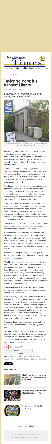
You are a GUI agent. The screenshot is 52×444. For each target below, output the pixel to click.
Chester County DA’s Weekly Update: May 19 (32, 407)
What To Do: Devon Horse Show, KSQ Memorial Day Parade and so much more (34, 377)
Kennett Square (38, 359)
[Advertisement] (26, 26)
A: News (14, 74)
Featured (8, 359)
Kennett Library (21, 359)
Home (6, 74)
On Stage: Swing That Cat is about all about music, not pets (34, 392)
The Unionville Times (20, 434)
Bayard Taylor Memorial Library (24, 356)
